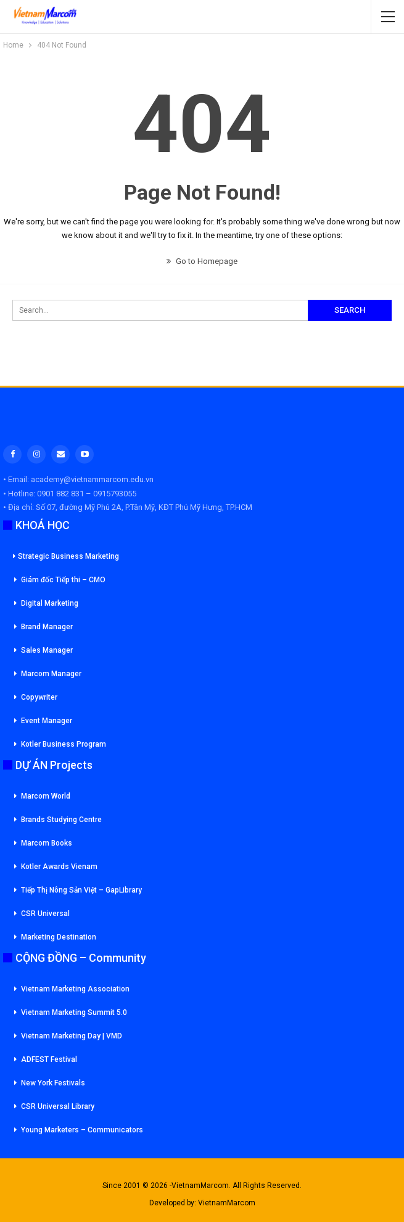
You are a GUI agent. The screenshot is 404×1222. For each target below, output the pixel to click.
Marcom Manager (51, 673)
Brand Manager (47, 626)
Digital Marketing (49, 603)
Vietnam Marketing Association (75, 989)
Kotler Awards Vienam (59, 866)
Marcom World (45, 796)
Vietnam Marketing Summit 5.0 (74, 1012)
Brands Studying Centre (61, 819)
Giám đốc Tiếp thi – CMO (63, 579)
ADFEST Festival (49, 1059)
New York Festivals (53, 1083)
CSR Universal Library (57, 1106)
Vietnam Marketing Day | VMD (71, 1036)
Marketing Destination (58, 937)
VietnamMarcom (226, 1203)
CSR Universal (45, 913)
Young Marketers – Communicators (82, 1130)
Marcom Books (46, 843)
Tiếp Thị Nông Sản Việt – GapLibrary (81, 890)
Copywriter (39, 697)
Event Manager (46, 720)
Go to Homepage (202, 261)
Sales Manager (47, 650)
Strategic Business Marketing (66, 556)
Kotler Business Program (63, 744)
